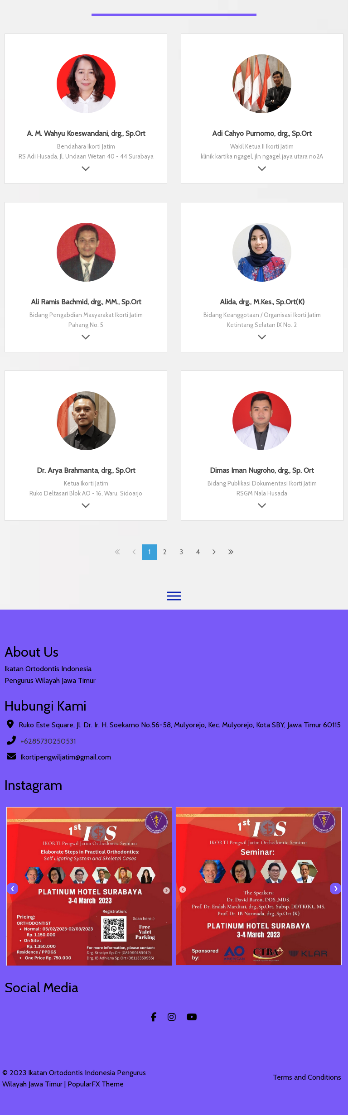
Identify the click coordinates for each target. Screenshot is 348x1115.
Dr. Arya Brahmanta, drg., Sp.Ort (86, 470)
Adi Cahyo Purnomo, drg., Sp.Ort (262, 133)
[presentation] (12, 888)
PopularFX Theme (96, 1084)
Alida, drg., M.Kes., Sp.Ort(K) (262, 302)
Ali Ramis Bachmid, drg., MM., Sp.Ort (86, 302)
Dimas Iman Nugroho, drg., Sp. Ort (262, 470)
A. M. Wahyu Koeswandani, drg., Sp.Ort (86, 133)
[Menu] (174, 595)
